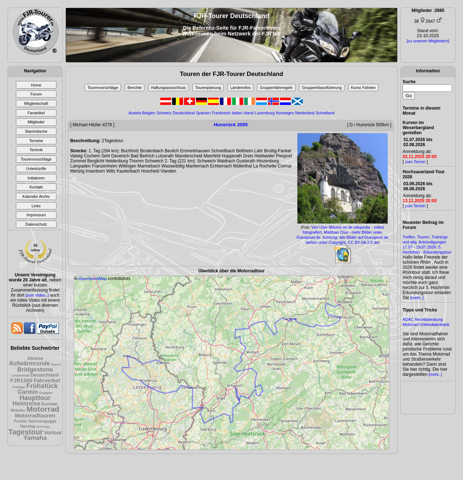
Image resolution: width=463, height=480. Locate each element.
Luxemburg (265, 113)
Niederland (304, 113)
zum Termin (415, 162)
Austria (134, 113)
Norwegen (285, 113)
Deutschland (44, 375)
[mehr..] (417, 298)
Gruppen (46, 393)
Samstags (43, 426)
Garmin (28, 392)
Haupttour (35, 398)
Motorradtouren (35, 415)
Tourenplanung (208, 87)
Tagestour (25, 432)
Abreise (35, 358)
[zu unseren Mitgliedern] (428, 41)
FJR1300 (21, 380)
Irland (248, 113)
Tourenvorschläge (102, 87)
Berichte (134, 87)
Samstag (27, 426)
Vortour (53, 433)
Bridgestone (35, 369)
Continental (21, 375)
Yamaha (35, 437)
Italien (237, 113)
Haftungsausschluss (168, 87)
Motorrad (42, 409)
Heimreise (27, 403)
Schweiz (164, 113)
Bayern (56, 364)
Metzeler (18, 410)
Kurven (50, 404)
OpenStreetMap (92, 278)
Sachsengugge (42, 421)
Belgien (149, 113)
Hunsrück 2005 (231, 124)
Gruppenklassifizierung (322, 87)
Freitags (18, 387)
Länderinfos (240, 87)
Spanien (203, 113)
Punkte (20, 421)
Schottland (325, 113)
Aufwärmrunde (29, 363)
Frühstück (42, 386)
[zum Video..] (37, 295)
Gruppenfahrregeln (276, 87)
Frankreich (221, 113)
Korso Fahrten (363, 87)
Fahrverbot (47, 380)
